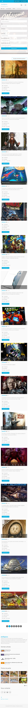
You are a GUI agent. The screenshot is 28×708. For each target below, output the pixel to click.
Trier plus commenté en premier (19, 58)
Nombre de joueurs (4, 19)
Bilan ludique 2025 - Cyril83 (10, 658)
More (25, 685)
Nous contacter (4, 699)
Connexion (24, 1)
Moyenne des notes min (5, 43)
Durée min (3, 28)
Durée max (3, 33)
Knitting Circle (8, 650)
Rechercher (14, 48)
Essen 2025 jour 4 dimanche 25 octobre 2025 (13, 662)
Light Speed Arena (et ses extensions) (12, 654)
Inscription (17, 1)
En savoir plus (5, 93)
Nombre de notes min (5, 38)
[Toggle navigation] (25, 5)
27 (18, 626)
